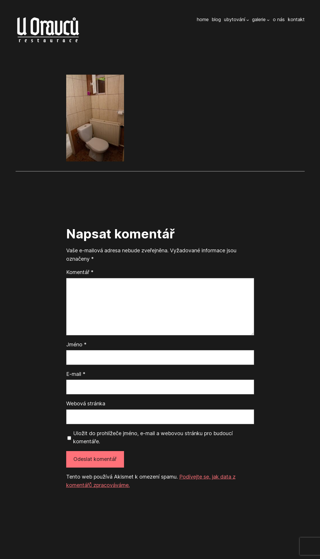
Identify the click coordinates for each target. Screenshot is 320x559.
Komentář (79, 272)
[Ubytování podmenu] (247, 19)
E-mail (75, 374)
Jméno (76, 344)
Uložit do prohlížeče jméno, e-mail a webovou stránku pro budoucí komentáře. (153, 437)
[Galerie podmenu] (268, 19)
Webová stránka (85, 403)
